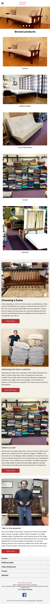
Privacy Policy (39, 600)
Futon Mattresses (25, 147)
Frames (25, 68)
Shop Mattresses (11, 390)
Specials (25, 252)
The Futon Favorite (23, 3)
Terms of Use (32, 600)
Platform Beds (25, 106)
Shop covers (10, 470)
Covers (25, 200)
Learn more (10, 551)
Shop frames (10, 321)
